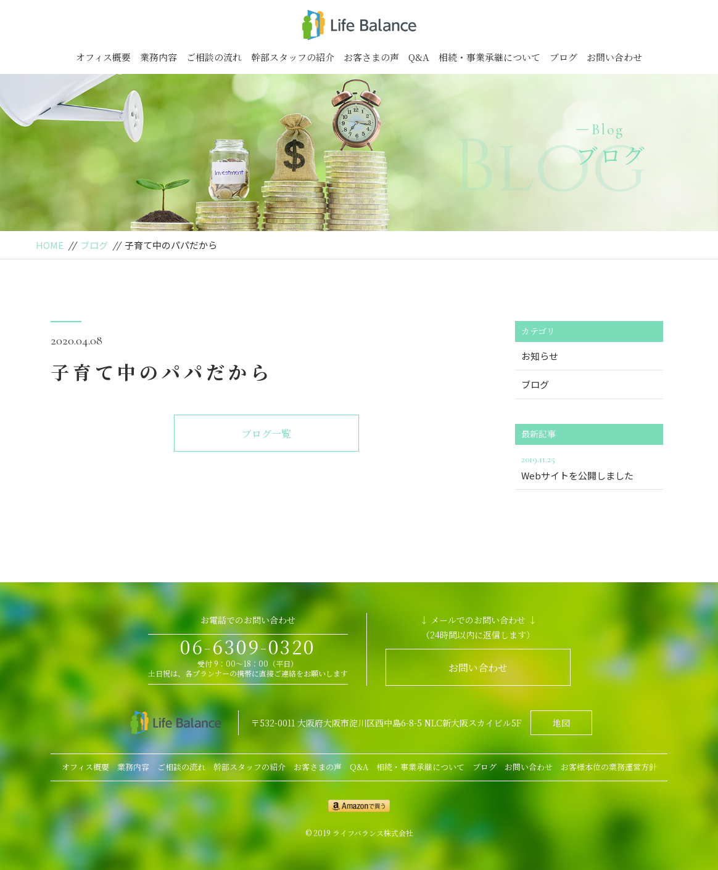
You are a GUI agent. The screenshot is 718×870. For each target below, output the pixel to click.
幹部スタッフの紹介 (292, 57)
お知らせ (539, 355)
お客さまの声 (371, 57)
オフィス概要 (103, 57)
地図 (561, 723)
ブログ (563, 57)
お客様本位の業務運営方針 (609, 767)
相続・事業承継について (489, 57)
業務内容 (158, 57)
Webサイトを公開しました (589, 466)
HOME (50, 244)
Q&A (418, 57)
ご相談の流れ (214, 57)
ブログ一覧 (266, 433)
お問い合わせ (614, 57)
